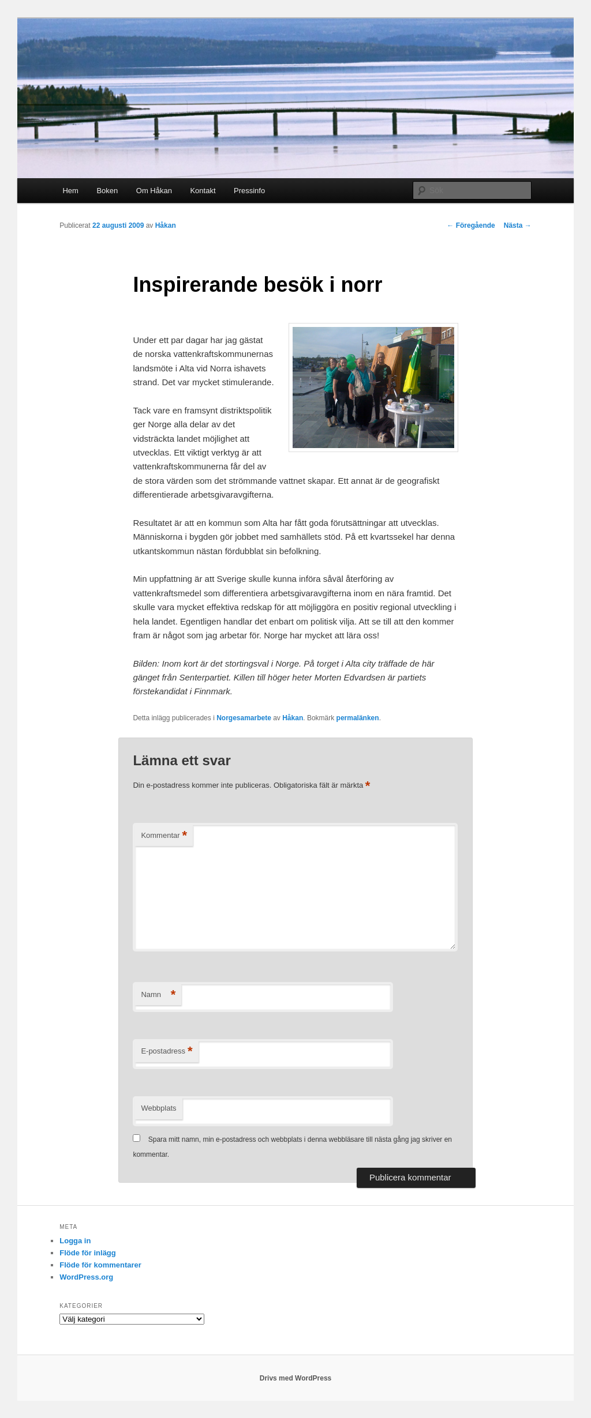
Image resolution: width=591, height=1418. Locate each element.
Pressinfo (249, 190)
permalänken (357, 718)
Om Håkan (154, 190)
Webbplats (158, 1108)
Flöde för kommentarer (100, 1265)
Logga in (75, 1240)
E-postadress (166, 1051)
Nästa (518, 225)
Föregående (471, 225)
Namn (158, 995)
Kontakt (202, 190)
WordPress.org (86, 1277)
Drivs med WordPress (296, 1378)
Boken (107, 190)
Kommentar (164, 836)
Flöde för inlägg (87, 1252)
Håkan (165, 225)
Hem (70, 190)
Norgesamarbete (243, 718)
